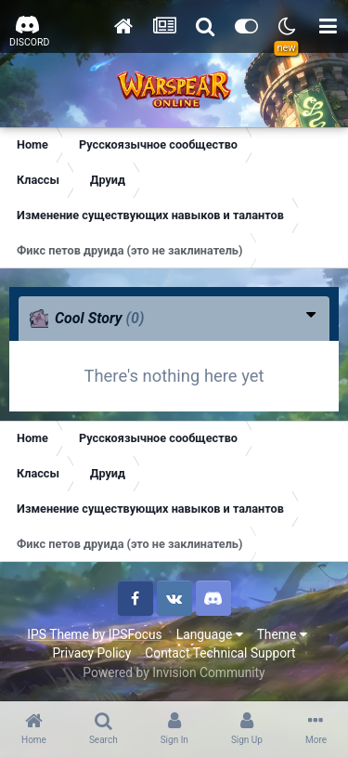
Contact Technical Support (220, 653)
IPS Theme (57, 634)
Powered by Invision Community (173, 672)
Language (209, 634)
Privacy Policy (91, 653)
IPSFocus (135, 634)
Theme (282, 634)
